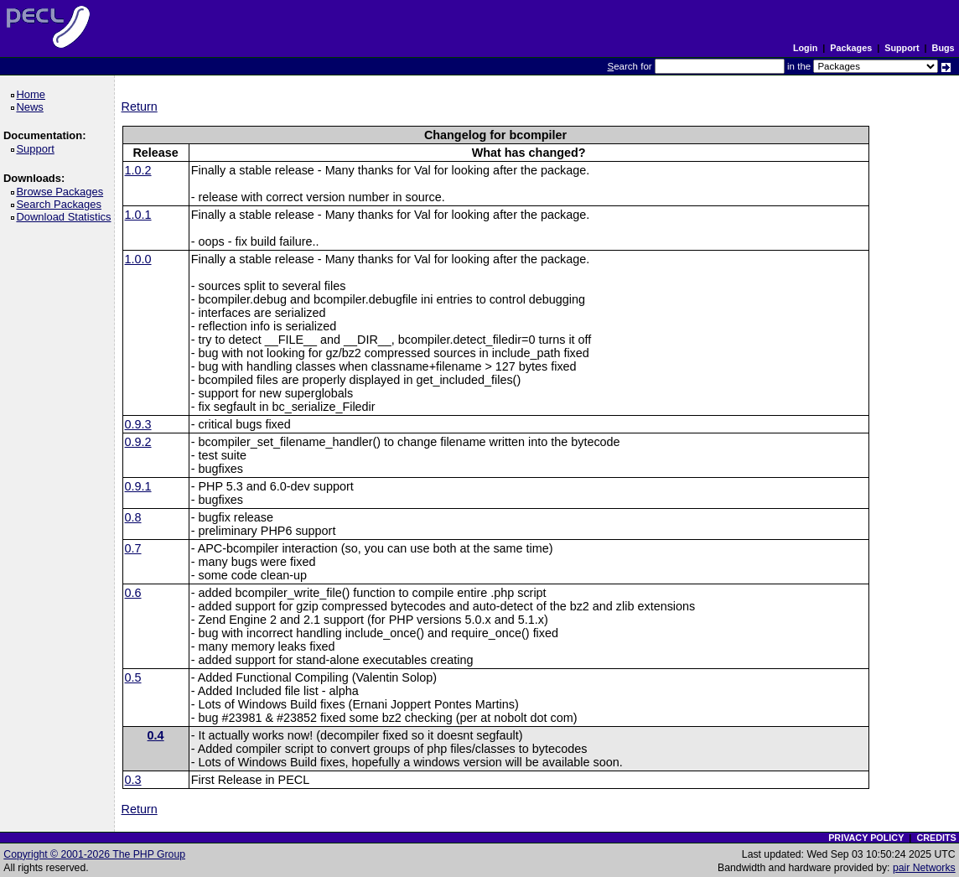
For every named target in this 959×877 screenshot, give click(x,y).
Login (805, 48)
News (32, 107)
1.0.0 (138, 259)
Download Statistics (66, 216)
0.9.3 (138, 424)
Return (140, 106)
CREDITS (936, 838)
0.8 (133, 517)
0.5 (133, 677)
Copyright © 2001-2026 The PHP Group (94, 854)
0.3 (133, 779)
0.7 (133, 548)
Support (901, 48)
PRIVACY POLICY (866, 838)
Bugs (943, 48)
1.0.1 (138, 214)
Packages (851, 48)
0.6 (133, 592)
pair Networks (924, 868)
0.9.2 (138, 442)
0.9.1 (138, 486)
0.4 (156, 735)
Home (33, 94)
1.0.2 (138, 170)
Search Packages (61, 204)
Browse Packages (62, 191)
